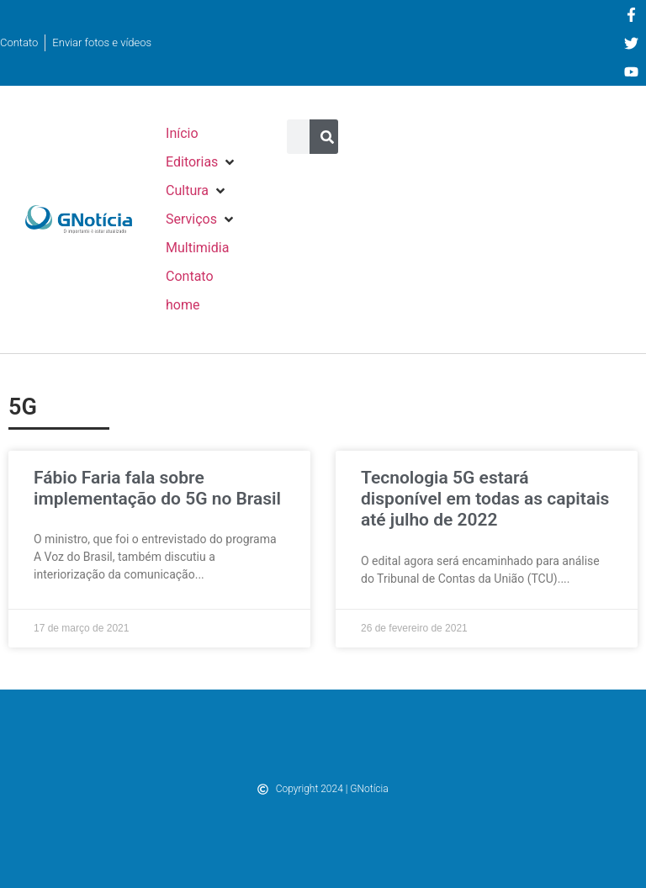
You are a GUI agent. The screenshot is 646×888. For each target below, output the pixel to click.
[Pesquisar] (327, 136)
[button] (201, 162)
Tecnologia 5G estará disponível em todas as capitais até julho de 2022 (485, 499)
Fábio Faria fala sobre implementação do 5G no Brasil (157, 488)
